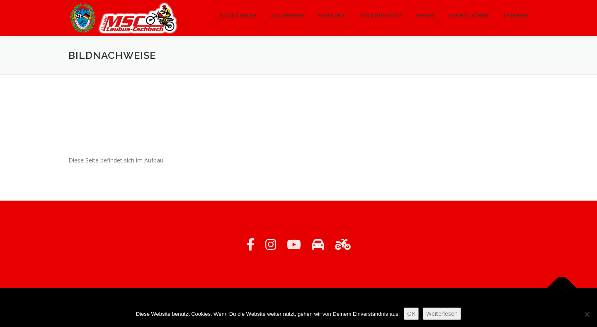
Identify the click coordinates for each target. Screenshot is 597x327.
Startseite (238, 15)
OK (411, 313)
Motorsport (381, 15)
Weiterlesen (442, 313)
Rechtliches (469, 15)
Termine (516, 15)
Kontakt (332, 15)
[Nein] (586, 314)
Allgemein (287, 15)
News (425, 15)
